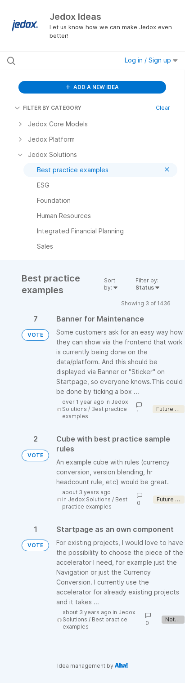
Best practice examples (94, 503)
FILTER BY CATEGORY (47, 107)
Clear (163, 107)
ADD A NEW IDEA (92, 87)
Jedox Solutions (89, 499)
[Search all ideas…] (57, 60)
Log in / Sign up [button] (151, 60)
